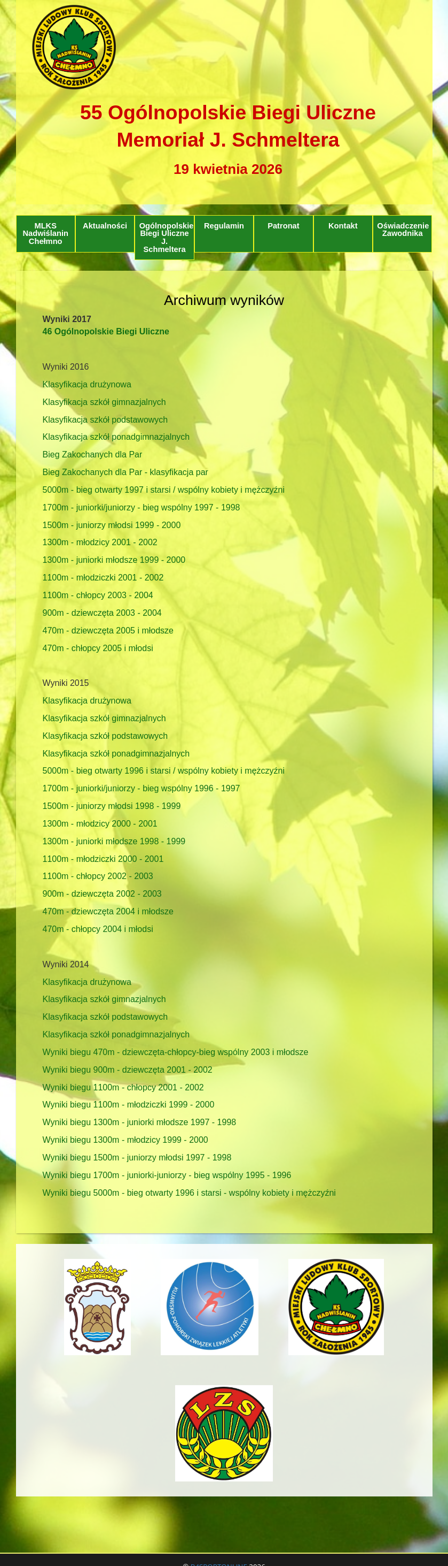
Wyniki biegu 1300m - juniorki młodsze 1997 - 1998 (140, 1122)
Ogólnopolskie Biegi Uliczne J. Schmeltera (166, 237)
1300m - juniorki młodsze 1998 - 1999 (114, 841)
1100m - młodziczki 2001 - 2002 (103, 577)
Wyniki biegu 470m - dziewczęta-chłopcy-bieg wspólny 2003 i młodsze (176, 1052)
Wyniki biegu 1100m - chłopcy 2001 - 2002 (123, 1087)
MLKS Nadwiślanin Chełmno (45, 233)
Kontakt (343, 225)
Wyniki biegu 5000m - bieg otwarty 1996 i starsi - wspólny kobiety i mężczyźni (189, 1192)
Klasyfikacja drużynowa (87, 384)
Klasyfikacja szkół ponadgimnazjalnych (116, 436)
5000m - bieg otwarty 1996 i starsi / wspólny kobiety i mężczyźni (164, 770)
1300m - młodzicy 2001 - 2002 (100, 542)
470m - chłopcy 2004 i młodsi (98, 929)
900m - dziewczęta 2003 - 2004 (102, 612)
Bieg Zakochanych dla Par (93, 454)
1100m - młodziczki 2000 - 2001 (103, 859)
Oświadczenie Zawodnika (403, 229)
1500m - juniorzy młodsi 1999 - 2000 (112, 525)
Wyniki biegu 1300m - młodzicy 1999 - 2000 (125, 1139)
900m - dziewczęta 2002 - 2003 (102, 893)
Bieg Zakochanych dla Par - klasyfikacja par (125, 472)
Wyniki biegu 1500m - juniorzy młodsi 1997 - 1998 (137, 1157)
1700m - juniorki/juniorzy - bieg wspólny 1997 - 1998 (141, 507)
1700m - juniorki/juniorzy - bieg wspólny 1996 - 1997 (141, 788)
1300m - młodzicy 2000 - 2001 (100, 823)
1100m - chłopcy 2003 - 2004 (98, 595)
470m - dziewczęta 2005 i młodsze (108, 630)
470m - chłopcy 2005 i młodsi (98, 648)
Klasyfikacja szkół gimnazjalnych (104, 402)
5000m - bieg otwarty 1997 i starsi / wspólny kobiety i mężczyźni (164, 489)
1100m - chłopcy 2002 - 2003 (98, 876)
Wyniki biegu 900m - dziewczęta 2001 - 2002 (128, 1069)
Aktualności (105, 225)
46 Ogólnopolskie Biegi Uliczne (106, 331)
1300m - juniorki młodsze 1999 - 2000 (114, 559)
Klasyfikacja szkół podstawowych (105, 419)
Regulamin (224, 225)
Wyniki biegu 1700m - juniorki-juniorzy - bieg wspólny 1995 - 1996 (167, 1175)
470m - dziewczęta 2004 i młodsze (108, 911)
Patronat (283, 225)
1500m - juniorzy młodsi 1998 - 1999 (112, 806)
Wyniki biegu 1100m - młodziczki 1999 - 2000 (129, 1104)
